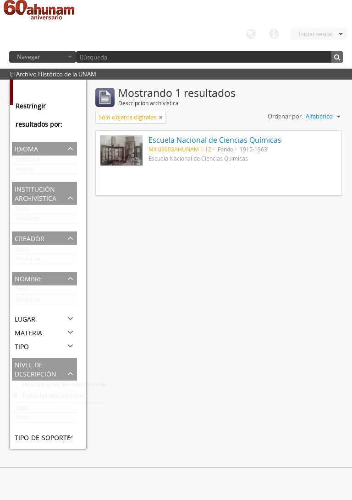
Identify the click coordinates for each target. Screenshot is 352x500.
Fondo (22, 419)
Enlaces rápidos (273, 34)
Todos (22, 210)
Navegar (28, 57)
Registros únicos (33, 161)
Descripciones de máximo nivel (59, 386)
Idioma (250, 34)
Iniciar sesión (316, 34)
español (24, 171)
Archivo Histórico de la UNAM (46, 220)
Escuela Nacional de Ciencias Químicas (46, 261)
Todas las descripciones (49, 397)
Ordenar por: (285, 116)
